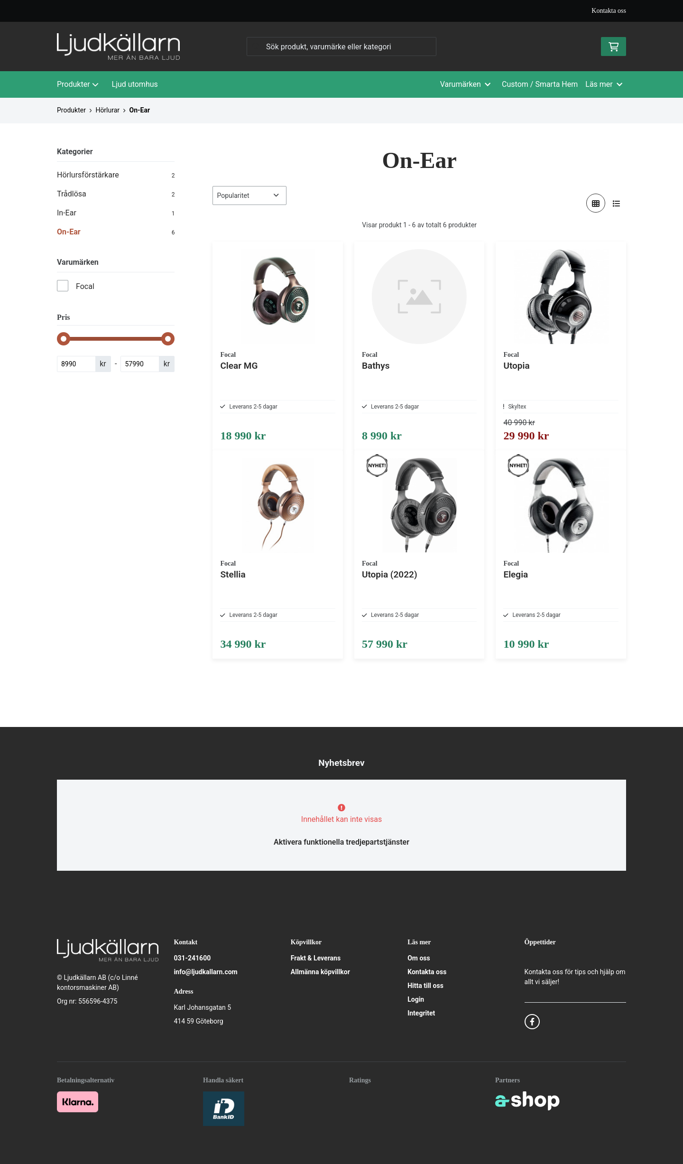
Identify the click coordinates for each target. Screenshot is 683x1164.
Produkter (78, 84)
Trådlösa (116, 194)
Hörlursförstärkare (116, 175)
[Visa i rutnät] (595, 203)
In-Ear (116, 213)
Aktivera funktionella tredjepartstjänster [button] (341, 842)
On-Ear (139, 110)
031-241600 (192, 958)
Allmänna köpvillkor (320, 972)
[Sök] (341, 46)
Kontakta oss (608, 10)
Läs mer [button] (603, 84)
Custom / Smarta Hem (540, 84)
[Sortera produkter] (249, 195)
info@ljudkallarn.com (205, 972)
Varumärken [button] (465, 84)
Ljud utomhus (135, 84)
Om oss (418, 958)
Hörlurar (107, 110)
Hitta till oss (425, 986)
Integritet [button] (421, 1013)
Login (415, 1000)
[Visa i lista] (616, 203)
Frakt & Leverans (316, 958)
